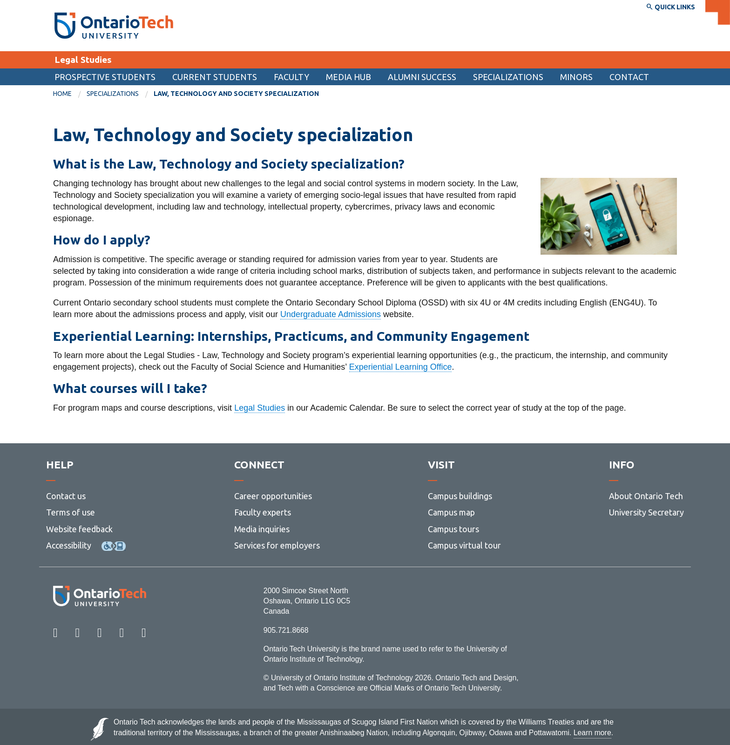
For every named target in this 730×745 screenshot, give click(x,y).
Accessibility (68, 545)
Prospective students (104, 76)
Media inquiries (262, 529)
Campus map (451, 512)
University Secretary (646, 512)
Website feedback (79, 529)
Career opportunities (273, 496)
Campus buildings (460, 496)
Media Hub (348, 76)
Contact (629, 76)
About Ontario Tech (646, 496)
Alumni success (422, 76)
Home (62, 93)
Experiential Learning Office (400, 367)
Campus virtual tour (464, 545)
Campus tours (453, 529)
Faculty (291, 76)
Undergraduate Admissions (330, 314)
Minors (576, 76)
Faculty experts (262, 512)
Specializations (508, 76)
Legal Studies (83, 59)
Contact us (66, 496)
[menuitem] (629, 76)
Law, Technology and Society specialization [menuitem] (236, 93)
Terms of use (70, 512)
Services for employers (277, 545)
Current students (214, 76)
